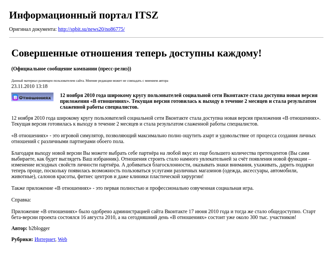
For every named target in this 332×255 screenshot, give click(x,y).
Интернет (44, 239)
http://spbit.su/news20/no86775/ (91, 29)
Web (62, 239)
